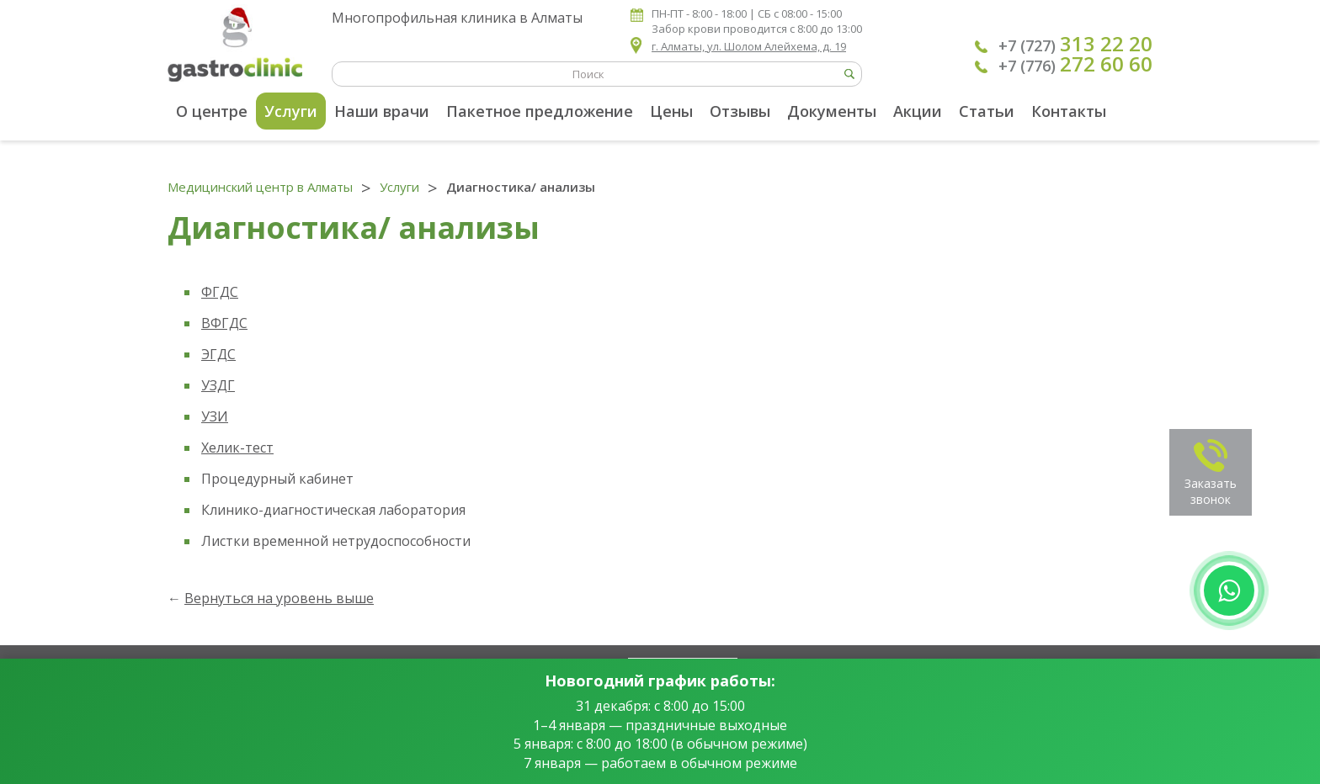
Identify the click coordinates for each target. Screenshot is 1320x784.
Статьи (986, 111)
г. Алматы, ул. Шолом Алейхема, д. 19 (749, 46)
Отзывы (740, 111)
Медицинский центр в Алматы (260, 186)
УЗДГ (218, 385)
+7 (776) (1075, 64)
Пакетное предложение (539, 111)
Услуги (290, 111)
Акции (917, 111)
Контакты (1068, 111)
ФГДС (219, 292)
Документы (831, 111)
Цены (671, 111)
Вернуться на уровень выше (279, 598)
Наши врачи (381, 111)
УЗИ (214, 416)
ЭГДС (218, 354)
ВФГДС (224, 323)
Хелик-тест (237, 447)
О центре (212, 111)
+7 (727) (1075, 44)
